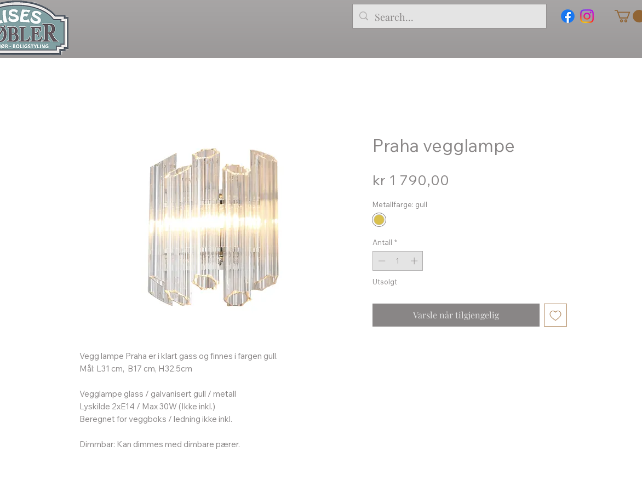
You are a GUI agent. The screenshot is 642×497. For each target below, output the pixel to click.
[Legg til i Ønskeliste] (555, 315)
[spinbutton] (398, 261)
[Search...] (449, 17)
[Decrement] (380, 261)
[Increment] (415, 261)
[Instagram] (587, 16)
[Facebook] (568, 16)
